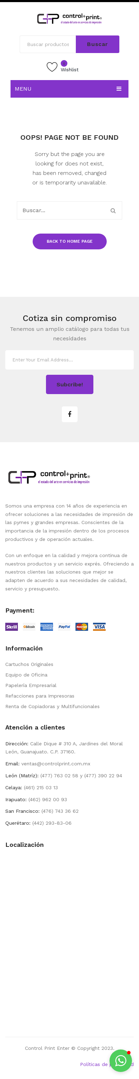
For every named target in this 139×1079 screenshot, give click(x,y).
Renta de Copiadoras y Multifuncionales (52, 706)
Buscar (97, 44)
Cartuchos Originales (29, 664)
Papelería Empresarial (31, 685)
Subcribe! (70, 384)
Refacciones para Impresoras (39, 696)
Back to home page (70, 241)
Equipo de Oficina (26, 675)
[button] (121, 1060)
